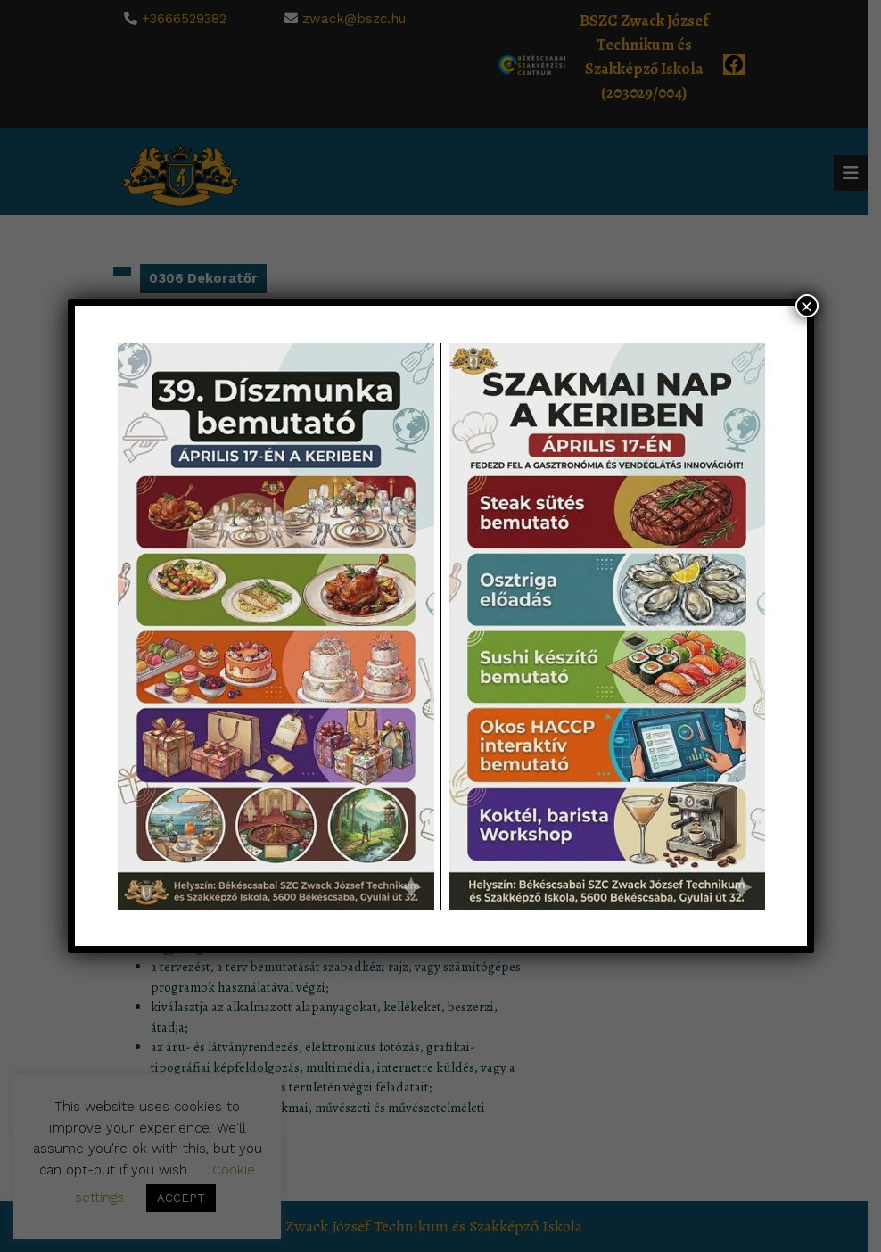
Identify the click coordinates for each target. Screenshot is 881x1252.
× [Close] (806, 305)
